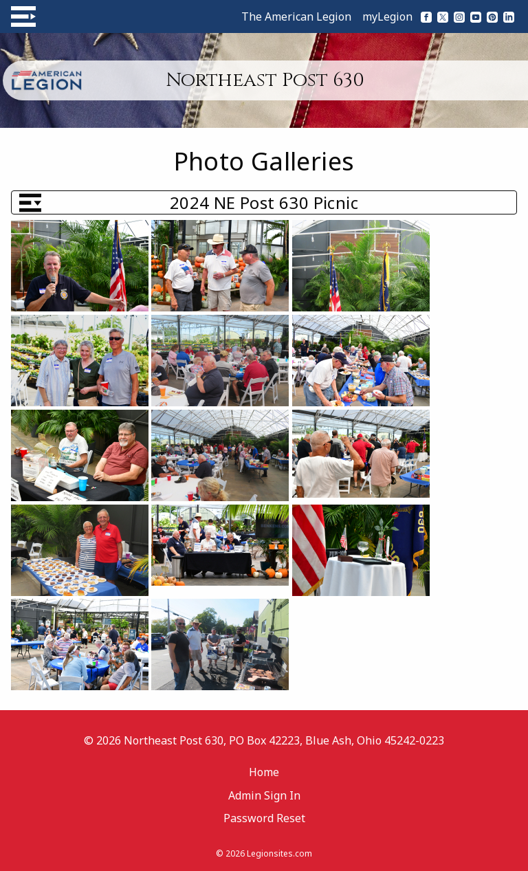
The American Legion (296, 16)
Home (264, 772)
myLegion (387, 16)
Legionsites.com (279, 853)
